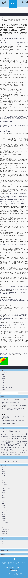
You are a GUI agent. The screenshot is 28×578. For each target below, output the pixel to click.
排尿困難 (3, 507)
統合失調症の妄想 (5, 529)
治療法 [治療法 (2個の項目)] (19, 441)
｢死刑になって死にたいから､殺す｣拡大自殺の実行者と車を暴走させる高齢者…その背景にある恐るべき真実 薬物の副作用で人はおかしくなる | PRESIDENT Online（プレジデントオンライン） (13, 203)
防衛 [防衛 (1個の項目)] (19, 454)
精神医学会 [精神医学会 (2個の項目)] (19, 445)
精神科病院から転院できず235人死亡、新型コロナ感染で (13, 412)
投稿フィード (4, 543)
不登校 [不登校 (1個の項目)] (7, 434)
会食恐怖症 (4, 495)
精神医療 (15, 116)
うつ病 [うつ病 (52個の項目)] (10, 431)
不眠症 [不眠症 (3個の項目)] (11, 434)
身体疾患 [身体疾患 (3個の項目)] (11, 454)
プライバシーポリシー (6, 488)
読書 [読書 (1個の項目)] (8, 454)
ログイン (3, 541)
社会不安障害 (4, 524)
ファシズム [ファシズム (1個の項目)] (4, 434)
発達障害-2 (4, 518)
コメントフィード (5, 544)
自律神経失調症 (5, 531)
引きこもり (4, 503)
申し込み (3, 512)
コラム (3, 477)
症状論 (3, 514)
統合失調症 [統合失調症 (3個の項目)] (20, 452)
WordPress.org (5, 546)
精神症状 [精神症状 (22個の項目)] (8, 450)
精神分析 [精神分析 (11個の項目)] (4, 445)
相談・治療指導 (5, 522)
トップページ (4, 482)
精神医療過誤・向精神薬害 (23, 116)
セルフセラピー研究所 (12, 2)
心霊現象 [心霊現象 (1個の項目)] (5, 441)
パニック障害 (4, 484)
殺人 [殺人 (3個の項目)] (16, 441)
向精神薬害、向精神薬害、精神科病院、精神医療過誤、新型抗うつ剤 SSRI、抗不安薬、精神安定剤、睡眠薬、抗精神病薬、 (14, 289)
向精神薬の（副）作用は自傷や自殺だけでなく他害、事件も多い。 (12, 199)
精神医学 (15, 193)
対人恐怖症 (4, 499)
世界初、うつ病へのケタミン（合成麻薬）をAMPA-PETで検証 (12, 38)
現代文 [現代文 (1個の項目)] (3, 443)
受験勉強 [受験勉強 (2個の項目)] (23, 434)
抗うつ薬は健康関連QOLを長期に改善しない (8, 121)
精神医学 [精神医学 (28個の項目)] (12, 445)
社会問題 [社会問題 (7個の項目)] (20, 443)
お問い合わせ (4, 471)
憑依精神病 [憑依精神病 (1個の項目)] (10, 441)
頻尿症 (3, 535)
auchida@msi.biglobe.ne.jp (14, 569)
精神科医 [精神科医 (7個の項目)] (15, 450)
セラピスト (4, 478)
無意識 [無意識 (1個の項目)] (23, 441)
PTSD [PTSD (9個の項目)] (3, 431)
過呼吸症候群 (4, 533)
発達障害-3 (4, 520)
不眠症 (3, 493)
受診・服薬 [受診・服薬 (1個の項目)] (18, 434)
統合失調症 (4, 527)
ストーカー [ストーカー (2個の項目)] (17, 431)
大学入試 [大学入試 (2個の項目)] (19, 440)
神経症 (3, 525)
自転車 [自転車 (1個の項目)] (4, 454)
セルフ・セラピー (5, 372)
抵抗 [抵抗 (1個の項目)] (13, 441)
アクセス (3, 475)
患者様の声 (4, 505)
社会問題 (11, 116)
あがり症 (3, 467)
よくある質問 (4, 473)
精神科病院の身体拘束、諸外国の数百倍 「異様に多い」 (13, 420)
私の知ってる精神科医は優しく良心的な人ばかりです (12, 423)
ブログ (3, 486)
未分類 (3, 378)
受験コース (4, 497)
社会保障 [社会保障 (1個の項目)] (15, 443)
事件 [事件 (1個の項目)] (15, 434)
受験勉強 (13, 286)
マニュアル (4, 490)
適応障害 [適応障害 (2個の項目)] (16, 454)
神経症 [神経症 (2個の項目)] (25, 443)
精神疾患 (1, 117)
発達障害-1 (4, 516)
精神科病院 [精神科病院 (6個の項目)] (21, 450)
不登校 (3, 492)
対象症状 (3, 501)
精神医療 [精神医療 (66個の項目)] (12, 447)
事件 (11, 286)
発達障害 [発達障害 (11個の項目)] (9, 443)
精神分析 (3, 382)
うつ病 (3, 469)
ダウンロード (4, 480)
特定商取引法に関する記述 (7, 510)
